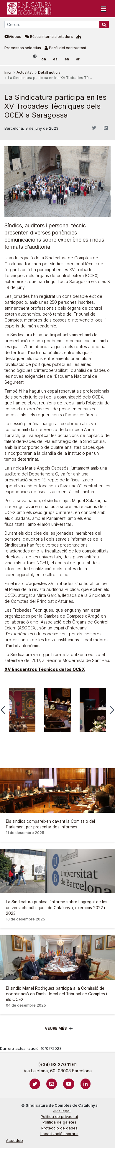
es (55, 59)
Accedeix (14, 1140)
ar (78, 59)
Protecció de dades (59, 1128)
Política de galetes (59, 1122)
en (67, 59)
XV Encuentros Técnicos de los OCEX (44, 669)
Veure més (56, 1028)
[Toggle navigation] (103, 8)
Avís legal (61, 1111)
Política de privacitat (59, 1116)
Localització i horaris (59, 1134)
